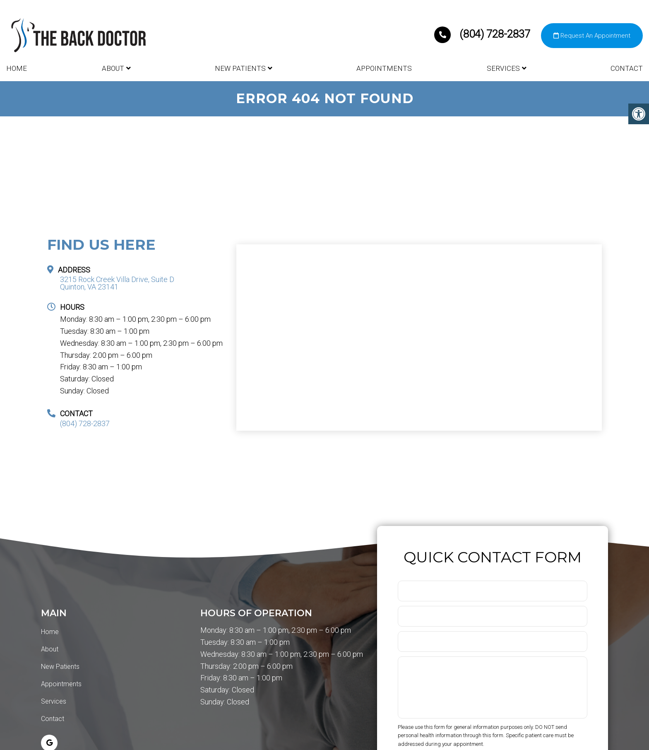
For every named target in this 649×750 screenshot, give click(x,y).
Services (503, 68)
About (113, 68)
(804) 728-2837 (483, 34)
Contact (627, 68)
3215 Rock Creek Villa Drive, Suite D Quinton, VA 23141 (117, 283)
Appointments (384, 68)
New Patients (240, 68)
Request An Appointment (591, 35)
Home (16, 68)
